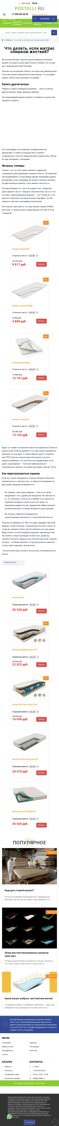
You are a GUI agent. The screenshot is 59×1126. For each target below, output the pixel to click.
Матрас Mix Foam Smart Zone (24, 704)
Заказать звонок (39, 14)
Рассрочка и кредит (12, 1078)
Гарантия (33, 1043)
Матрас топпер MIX (20, 420)
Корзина (44, 19)
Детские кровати (17, 23)
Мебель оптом (7, 1047)
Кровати (7, 23)
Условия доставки (12, 1074)
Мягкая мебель (37, 23)
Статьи (5, 1054)
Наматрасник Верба (21, 363)
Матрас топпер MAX (21, 249)
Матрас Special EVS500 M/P (24, 812)
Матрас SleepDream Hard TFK (24, 650)
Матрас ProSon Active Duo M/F (25, 759)
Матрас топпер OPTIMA (22, 306)
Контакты (8, 1070)
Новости (8, 1067)
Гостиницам (34, 1047)
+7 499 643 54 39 (20, 14)
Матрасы (27, 23)
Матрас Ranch (18, 597)
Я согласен (30, 1122)
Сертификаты (7, 1051)
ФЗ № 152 (33, 1051)
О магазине (6, 1043)
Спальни (47, 23)
